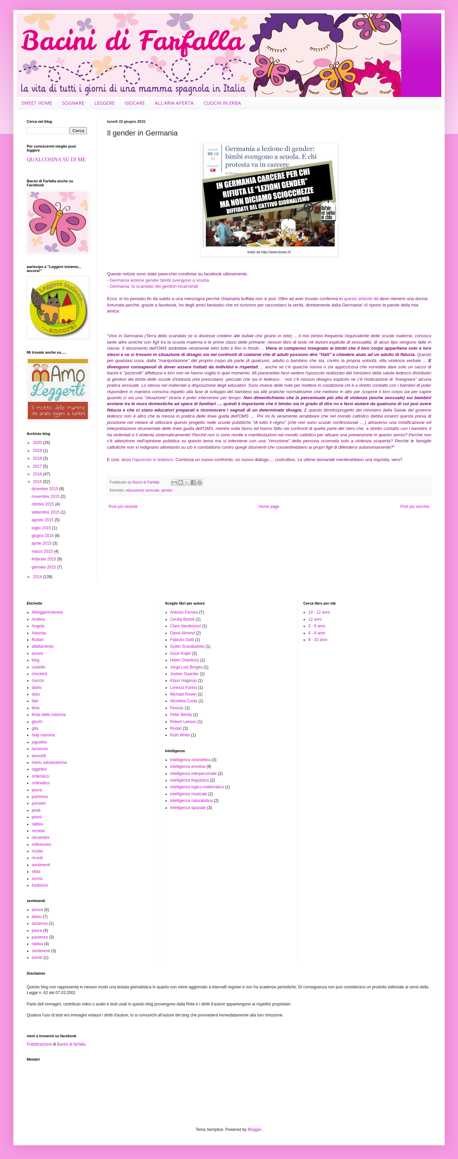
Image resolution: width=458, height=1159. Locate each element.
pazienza (40, 796)
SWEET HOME (36, 103)
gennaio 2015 (44, 567)
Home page (269, 506)
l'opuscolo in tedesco (152, 459)
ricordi (37, 858)
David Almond (182, 633)
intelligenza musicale (188, 794)
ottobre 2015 (43, 504)
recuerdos (40, 837)
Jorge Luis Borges (186, 667)
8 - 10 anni (317, 639)
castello (38, 667)
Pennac (177, 708)
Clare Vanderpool (185, 626)
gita (35, 728)
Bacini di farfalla (71, 1044)
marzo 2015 (42, 551)
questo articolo (358, 298)
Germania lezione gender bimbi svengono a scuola (159, 280)
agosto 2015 (42, 520)
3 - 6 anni (316, 626)
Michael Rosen (183, 694)
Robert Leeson (183, 721)
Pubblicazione (39, 1044)
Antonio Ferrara (184, 612)
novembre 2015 (46, 496)
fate (35, 701)
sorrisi (37, 878)
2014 (38, 576)
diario (36, 687)
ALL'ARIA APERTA (174, 103)
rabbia (37, 824)
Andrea (38, 619)
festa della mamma (49, 714)
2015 (38, 481)
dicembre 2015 (45, 488)
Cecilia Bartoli (182, 619)
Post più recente (123, 506)
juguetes (39, 742)
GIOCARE (135, 103)
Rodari (37, 639)
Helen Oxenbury (184, 660)
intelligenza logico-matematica (197, 787)
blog (35, 660)
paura (37, 790)
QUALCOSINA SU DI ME (56, 159)
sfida (36, 871)
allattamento (42, 646)
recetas (38, 830)
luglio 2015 (41, 528)
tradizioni (40, 885)
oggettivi (39, 769)
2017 (38, 466)
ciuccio (38, 680)
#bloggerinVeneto (47, 612)
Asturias (39, 633)
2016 (38, 474)
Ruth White (180, 735)
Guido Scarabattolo (187, 646)
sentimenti (41, 865)
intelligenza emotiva (187, 766)
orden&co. (41, 776)
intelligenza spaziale (188, 807)
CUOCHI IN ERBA (222, 103)
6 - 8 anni (316, 633)
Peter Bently (181, 714)
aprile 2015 (41, 543)
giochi (37, 721)
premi (37, 817)
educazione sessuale (142, 490)
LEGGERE (104, 103)
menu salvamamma (49, 762)
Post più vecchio (415, 506)
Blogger (254, 1129)
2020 (38, 442)
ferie (35, 708)
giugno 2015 (42, 535)
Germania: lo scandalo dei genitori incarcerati (154, 286)
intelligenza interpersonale (193, 773)
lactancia (39, 748)
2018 (38, 458)
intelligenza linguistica (189, 780)
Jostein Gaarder (184, 674)
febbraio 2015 (44, 559)
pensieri (39, 803)
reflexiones (41, 844)
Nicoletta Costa (183, 701)
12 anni (314, 619)
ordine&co (41, 783)
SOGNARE (73, 103)
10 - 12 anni (318, 612)
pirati (36, 810)
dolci (36, 694)
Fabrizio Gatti (182, 639)
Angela (38, 626)
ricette (37, 851)
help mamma (43, 735)
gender (167, 490)
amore (37, 653)
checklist (39, 674)
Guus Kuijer (180, 653)
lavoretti (39, 755)
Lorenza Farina (183, 687)
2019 (38, 450)
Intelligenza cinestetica (190, 759)
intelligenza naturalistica (191, 800)
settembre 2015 (46, 512)
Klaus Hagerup (183, 680)
